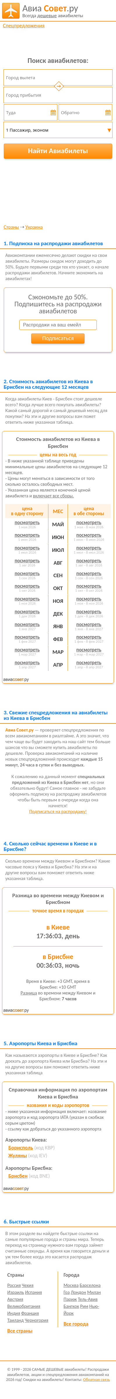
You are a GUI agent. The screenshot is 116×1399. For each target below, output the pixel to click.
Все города (76, 1324)
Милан (94, 1292)
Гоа (67, 1292)
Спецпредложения (24, 25)
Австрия (15, 1299)
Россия (14, 1285)
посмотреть (27, 523)
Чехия (28, 1285)
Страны (11, 227)
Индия (13, 1313)
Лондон (78, 1292)
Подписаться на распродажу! (58, 811)
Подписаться (58, 338)
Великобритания (23, 1306)
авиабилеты (52, 11)
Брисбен (18, 1176)
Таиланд (15, 1320)
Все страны (19, 1331)
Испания (33, 1292)
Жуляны (17, 1155)
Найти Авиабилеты (58, 150)
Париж (70, 1299)
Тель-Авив (88, 1299)
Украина (34, 227)
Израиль (15, 1292)
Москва (71, 1285)
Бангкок (71, 1306)
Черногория (36, 1320)
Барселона (90, 1285)
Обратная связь (96, 1379)
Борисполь (20, 1147)
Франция (30, 1313)
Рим (84, 1306)
